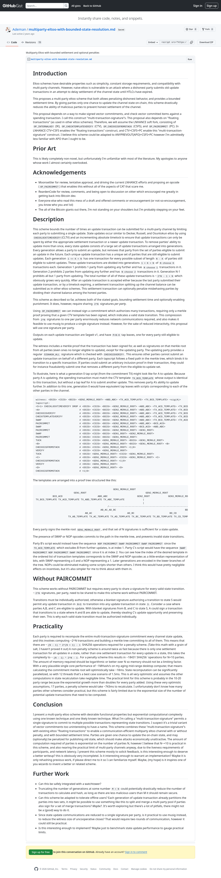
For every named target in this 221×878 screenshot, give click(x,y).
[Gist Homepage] (13, 6)
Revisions (31, 42)
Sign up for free (41, 852)
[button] (191, 42)
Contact (124, 868)
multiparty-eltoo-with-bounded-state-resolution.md (72, 29)
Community (105, 868)
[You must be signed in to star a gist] (191, 29)
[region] (110, 452)
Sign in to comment (136, 852)
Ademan (19, 29)
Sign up (212, 6)
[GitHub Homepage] (36, 869)
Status (93, 868)
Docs (115, 868)
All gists (76, 5)
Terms (64, 868)
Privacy (73, 868)
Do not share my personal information (168, 868)
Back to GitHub (92, 5)
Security (84, 868)
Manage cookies (139, 868)
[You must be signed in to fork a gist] (207, 29)
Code (12, 42)
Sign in (197, 6)
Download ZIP (206, 42)
